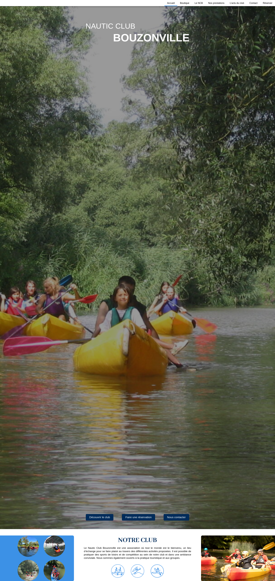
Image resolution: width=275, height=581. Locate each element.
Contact (253, 3)
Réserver (267, 3)
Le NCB (199, 3)
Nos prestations (216, 3)
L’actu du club (237, 3)
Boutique (184, 3)
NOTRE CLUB (137, 540)
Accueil (171, 3)
